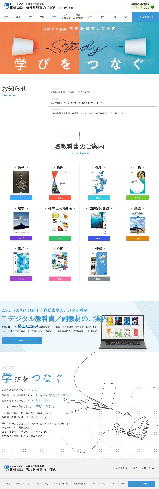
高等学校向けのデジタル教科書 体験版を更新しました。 (78, 103)
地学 (54, 17)
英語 (90, 17)
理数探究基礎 (78, 17)
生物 (42, 17)
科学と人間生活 (66, 17)
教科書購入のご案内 (128, 468)
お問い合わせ (148, 468)
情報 (126, 17)
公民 (114, 17)
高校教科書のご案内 (51, 6)
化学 (30, 17)
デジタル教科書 (145, 17)
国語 (102, 17)
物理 (18, 17)
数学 (6, 17)
